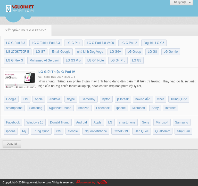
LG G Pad (73, 43)
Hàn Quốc (141, 131)
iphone (121, 108)
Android (54, 99)
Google (11, 99)
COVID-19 (121, 131)
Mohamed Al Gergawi (44, 60)
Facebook (103, 108)
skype (71, 99)
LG (110, 122)
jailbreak (123, 99)
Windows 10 (35, 122)
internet (170, 108)
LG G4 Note (95, 60)
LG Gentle (171, 51)
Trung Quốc (179, 99)
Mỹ (24, 131)
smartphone (14, 108)
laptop (106, 99)
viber (160, 99)
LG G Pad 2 (129, 43)
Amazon (83, 108)
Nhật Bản (183, 131)
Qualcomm (162, 131)
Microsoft (138, 108)
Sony (155, 108)
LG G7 (40, 51)
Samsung (35, 108)
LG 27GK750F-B (17, 51)
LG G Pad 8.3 (15, 43)
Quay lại (12, 143)
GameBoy (88, 99)
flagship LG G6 (154, 43)
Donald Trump (59, 122)
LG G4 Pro (118, 60)
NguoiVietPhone (60, 108)
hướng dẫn (143, 99)
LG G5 (136, 60)
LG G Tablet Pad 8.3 (46, 43)
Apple (39, 99)
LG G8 (152, 51)
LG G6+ (115, 51)
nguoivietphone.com (38, 182)
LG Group (134, 51)
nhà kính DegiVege (90, 51)
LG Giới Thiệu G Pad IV (56, 72)
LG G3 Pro (73, 60)
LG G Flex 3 (14, 60)
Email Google (61, 51)
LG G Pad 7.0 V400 (100, 43)
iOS (25, 99)
